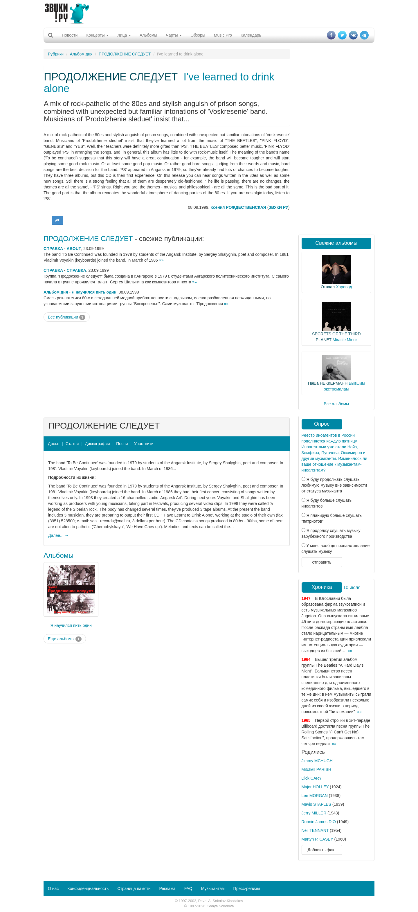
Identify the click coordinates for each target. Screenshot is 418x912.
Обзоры (197, 35)
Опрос (321, 424)
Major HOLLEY (315, 787)
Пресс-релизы (246, 888)
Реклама (167, 888)
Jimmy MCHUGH (317, 760)
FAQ (188, 888)
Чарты (174, 35)
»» (161, 260)
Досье (54, 443)
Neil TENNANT (315, 830)
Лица (124, 35)
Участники (144, 443)
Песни (122, 443)
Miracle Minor (345, 339)
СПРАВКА (53, 248)
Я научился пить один (94, 292)
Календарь (251, 35)
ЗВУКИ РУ (278, 207)
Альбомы (148, 35)
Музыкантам (213, 888)
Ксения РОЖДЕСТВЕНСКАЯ (238, 207)
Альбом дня (81, 54)
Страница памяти (133, 888)
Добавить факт (322, 850)
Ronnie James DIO (319, 821)
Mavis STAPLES (316, 804)
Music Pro (223, 35)
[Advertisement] (209, 13)
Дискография (97, 443)
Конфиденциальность (88, 888)
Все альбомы (336, 404)
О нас (53, 888)
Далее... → (58, 535)
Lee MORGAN (315, 795)
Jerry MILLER (314, 813)
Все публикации (66, 317)
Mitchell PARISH (316, 769)
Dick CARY (312, 778)
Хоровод (344, 287)
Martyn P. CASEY (317, 839)
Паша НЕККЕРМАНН (327, 383)
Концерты (97, 35)
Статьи (72, 443)
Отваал (328, 287)
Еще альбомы (65, 639)
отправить (321, 562)
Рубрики (56, 54)
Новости (70, 35)
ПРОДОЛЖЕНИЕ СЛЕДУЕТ (125, 54)
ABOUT (74, 248)
